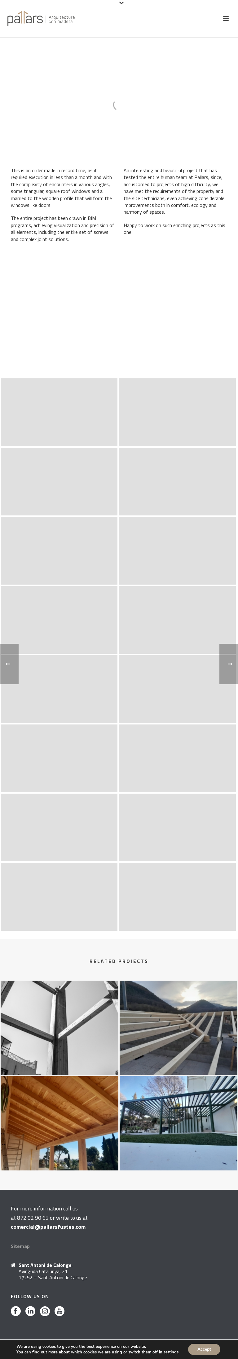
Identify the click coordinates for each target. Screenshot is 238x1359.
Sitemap (20, 1246)
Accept (204, 1349)
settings (171, 1352)
